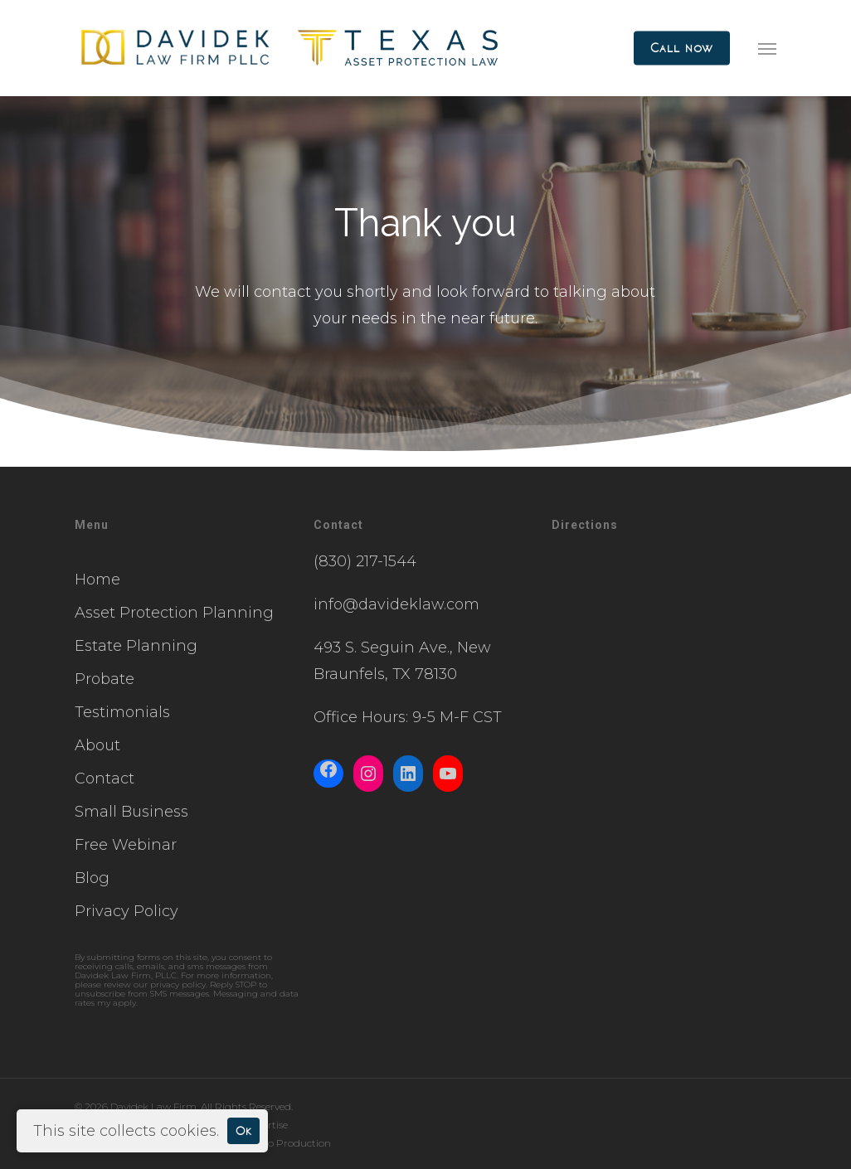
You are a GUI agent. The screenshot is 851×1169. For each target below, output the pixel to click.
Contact (104, 778)
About (97, 745)
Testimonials (122, 712)
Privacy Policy (126, 911)
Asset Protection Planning (174, 613)
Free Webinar (126, 845)
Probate (104, 679)
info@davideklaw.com (396, 604)
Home (97, 579)
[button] (767, 48)
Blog (92, 878)
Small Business (131, 812)
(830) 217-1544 (365, 561)
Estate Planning (136, 646)
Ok (243, 1130)
